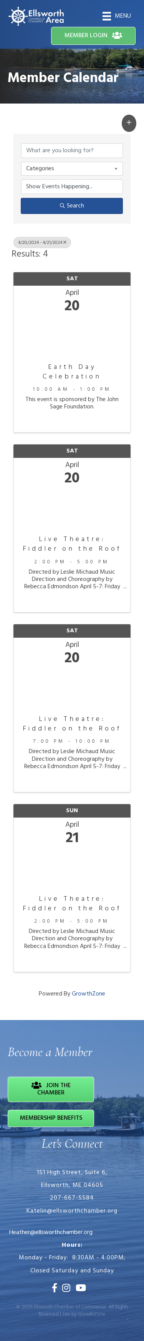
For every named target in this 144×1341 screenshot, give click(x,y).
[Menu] (116, 16)
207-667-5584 (72, 1198)
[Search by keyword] (72, 150)
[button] (93, 36)
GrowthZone (88, 994)
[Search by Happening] (72, 186)
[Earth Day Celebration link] (72, 336)
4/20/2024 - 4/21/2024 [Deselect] (42, 243)
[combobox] (72, 169)
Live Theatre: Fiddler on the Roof (72, 544)
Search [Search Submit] (72, 206)
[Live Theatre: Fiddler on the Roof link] (72, 509)
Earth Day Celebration (72, 372)
